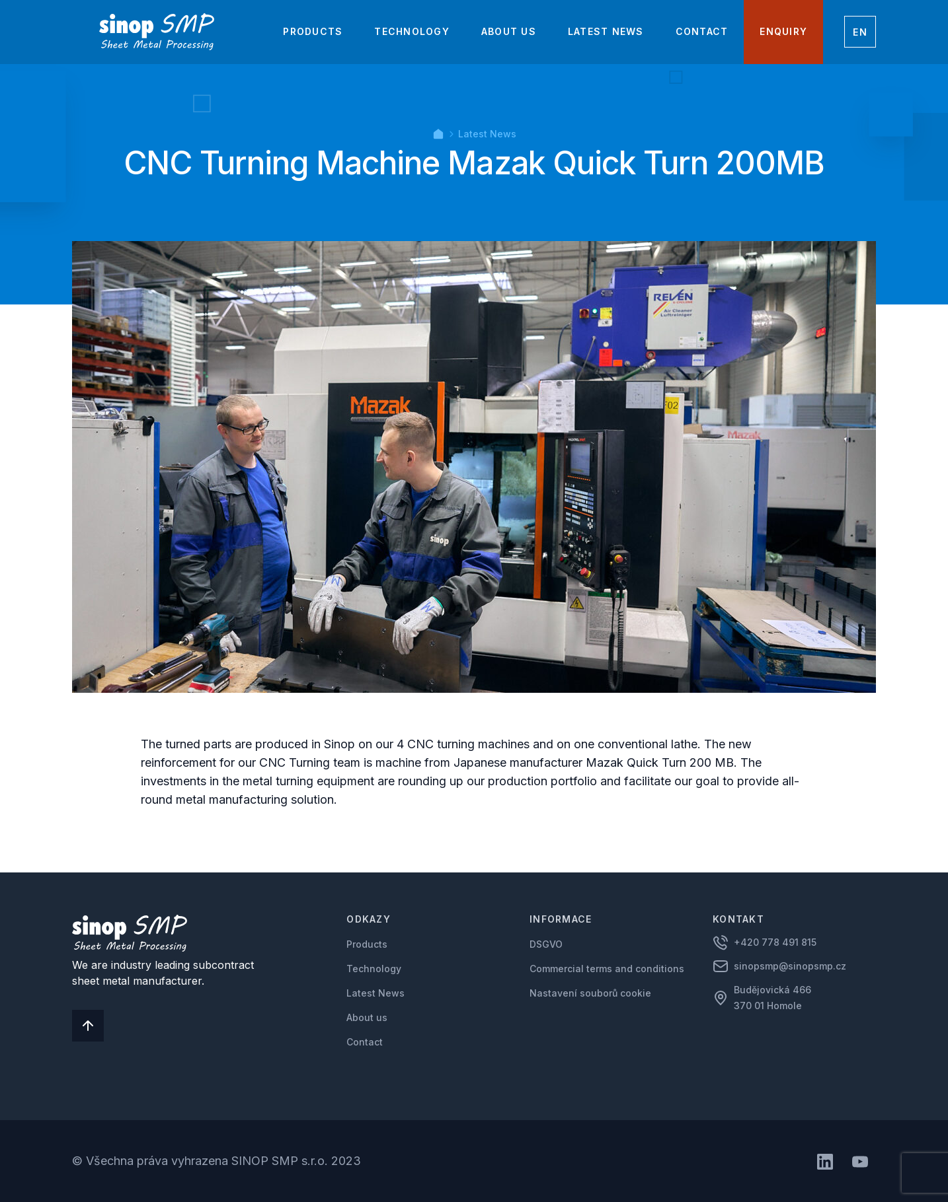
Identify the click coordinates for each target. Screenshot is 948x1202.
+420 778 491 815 (775, 942)
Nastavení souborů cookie (590, 993)
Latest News (487, 133)
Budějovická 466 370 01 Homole (774, 997)
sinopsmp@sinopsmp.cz (790, 966)
